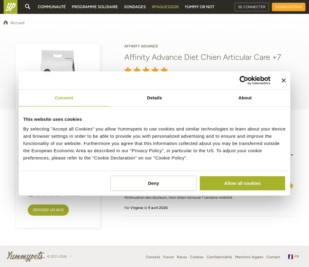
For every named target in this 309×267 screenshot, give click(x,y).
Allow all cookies (242, 183)
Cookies (197, 257)
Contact (273, 257)
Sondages (135, 7)
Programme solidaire (95, 7)
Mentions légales (249, 257)
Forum (168, 257)
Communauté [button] (52, 7)
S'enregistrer (288, 7)
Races (182, 257)
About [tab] (245, 97)
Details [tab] (154, 97)
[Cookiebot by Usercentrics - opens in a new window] (244, 80)
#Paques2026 (165, 7)
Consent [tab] (64, 97)
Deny (153, 183)
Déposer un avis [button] (48, 210)
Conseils (153, 257)
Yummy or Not (199, 7)
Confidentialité (219, 257)
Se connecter (252, 7)
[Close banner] (284, 80)
